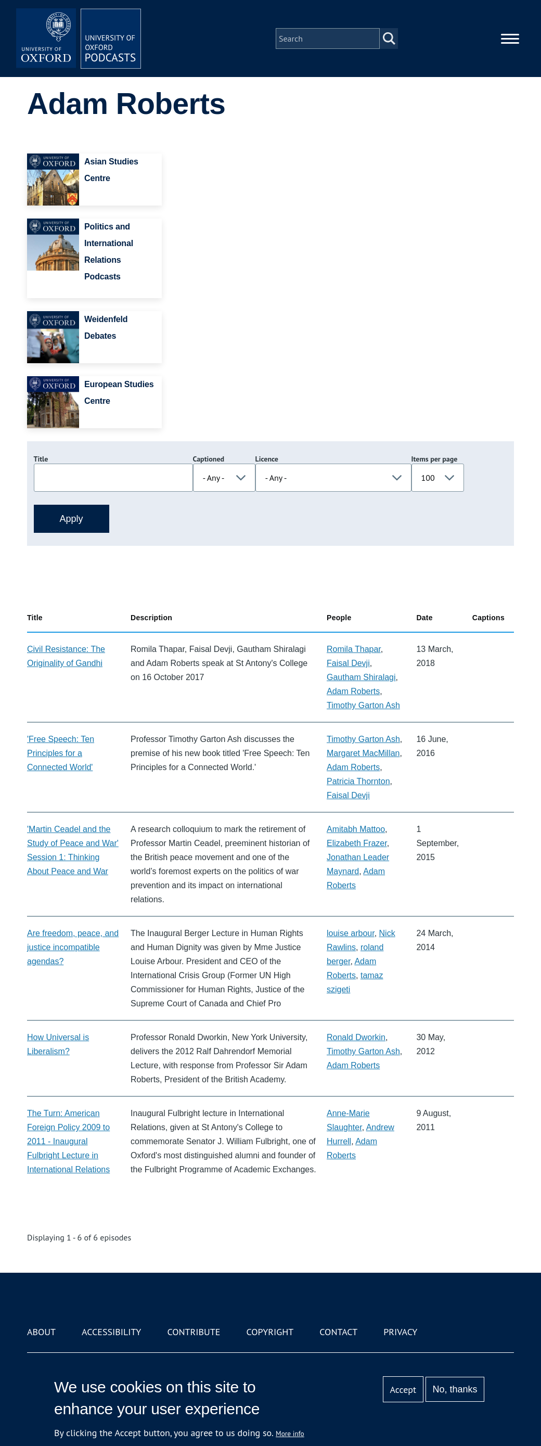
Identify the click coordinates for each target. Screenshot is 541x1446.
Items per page (434, 459)
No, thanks (454, 1389)
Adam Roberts (353, 691)
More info (290, 1433)
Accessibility (111, 1332)
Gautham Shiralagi (361, 677)
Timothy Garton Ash (363, 705)
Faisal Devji (348, 663)
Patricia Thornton (358, 781)
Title (41, 459)
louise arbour (351, 933)
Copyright (269, 1332)
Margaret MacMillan (363, 753)
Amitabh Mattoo (356, 829)
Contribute (193, 1332)
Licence (266, 459)
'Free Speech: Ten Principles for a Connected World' (60, 753)
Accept (403, 1390)
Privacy (400, 1332)
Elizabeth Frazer (357, 843)
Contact (338, 1332)
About (41, 1332)
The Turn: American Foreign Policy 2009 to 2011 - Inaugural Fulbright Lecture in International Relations (68, 1141)
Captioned (209, 459)
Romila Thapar (354, 649)
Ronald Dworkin (356, 1037)
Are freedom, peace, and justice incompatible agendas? (73, 947)
